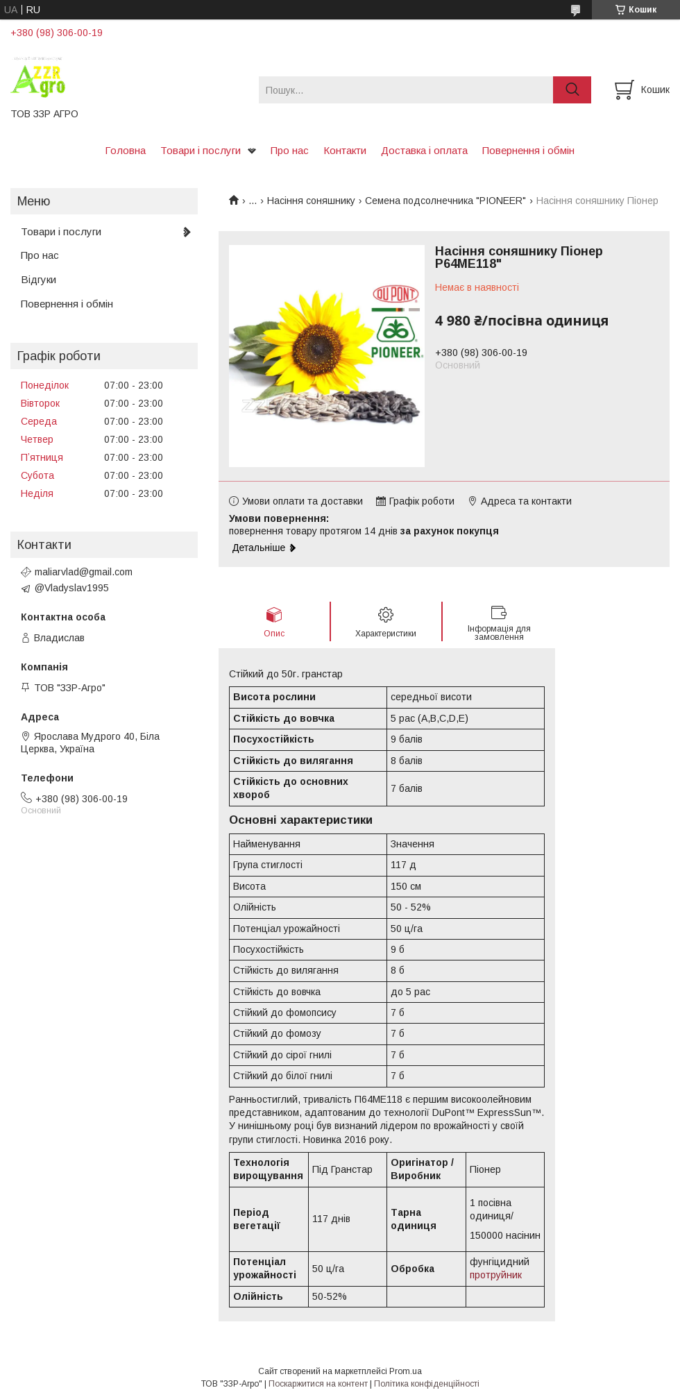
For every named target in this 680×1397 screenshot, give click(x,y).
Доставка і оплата (424, 150)
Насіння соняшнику (311, 200)
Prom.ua (405, 1371)
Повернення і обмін (528, 150)
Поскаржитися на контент (318, 1384)
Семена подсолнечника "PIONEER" (445, 200)
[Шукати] (572, 89)
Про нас (290, 150)
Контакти (344, 150)
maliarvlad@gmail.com (84, 571)
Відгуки (38, 279)
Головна (125, 150)
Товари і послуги (200, 150)
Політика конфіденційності (426, 1384)
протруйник (496, 1274)
